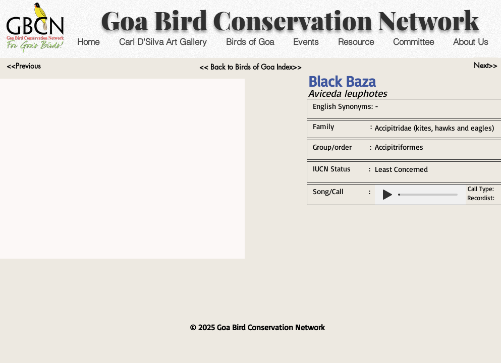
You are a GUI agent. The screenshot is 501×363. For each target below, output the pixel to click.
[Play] (387, 195)
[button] (306, 41)
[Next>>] (485, 65)
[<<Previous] (24, 66)
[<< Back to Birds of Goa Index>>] (250, 67)
